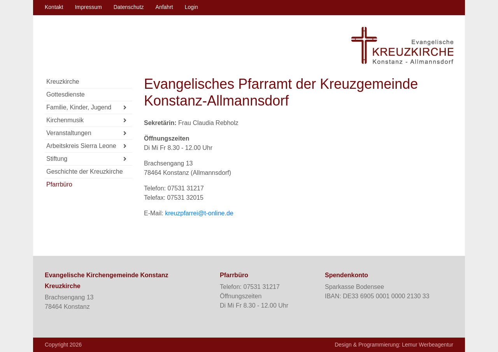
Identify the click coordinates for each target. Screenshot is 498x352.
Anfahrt (164, 7)
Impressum (88, 7)
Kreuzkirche (62, 81)
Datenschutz (129, 7)
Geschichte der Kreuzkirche (84, 171)
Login (191, 7)
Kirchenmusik (86, 120)
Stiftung (86, 159)
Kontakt (54, 7)
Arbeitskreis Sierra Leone (86, 146)
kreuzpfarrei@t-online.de (199, 213)
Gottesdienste (65, 94)
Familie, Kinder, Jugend (86, 108)
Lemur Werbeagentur (427, 344)
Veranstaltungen (86, 133)
